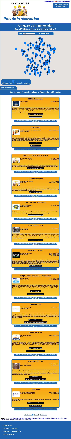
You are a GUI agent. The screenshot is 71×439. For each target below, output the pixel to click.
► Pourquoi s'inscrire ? (10, 428)
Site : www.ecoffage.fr (35, 145)
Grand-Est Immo (62, 418)
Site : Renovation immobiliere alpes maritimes (35, 379)
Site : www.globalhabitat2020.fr (35, 240)
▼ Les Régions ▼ (45, 33)
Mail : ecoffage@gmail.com (35, 142)
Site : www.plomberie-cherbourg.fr (35, 215)
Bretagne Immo (20, 418)
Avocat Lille (28, 419)
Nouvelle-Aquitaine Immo (51, 418)
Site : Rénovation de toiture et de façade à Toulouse (35, 322)
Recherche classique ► (8, 87)
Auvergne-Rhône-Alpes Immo (17, 419)
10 (40, 414)
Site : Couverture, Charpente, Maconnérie (35, 350)
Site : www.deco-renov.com (35, 405)
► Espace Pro (7, 425)
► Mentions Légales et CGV (11, 431)
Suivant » (44, 414)
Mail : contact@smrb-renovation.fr (35, 114)
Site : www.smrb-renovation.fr (35, 117)
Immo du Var (12, 418)
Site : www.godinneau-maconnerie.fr (35, 168)
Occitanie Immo (5, 419)
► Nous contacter (8, 434)
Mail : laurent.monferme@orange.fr (35, 402)
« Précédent (27, 414)
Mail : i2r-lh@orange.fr (35, 291)
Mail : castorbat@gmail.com (35, 348)
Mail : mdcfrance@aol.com (35, 376)
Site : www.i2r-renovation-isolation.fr (35, 294)
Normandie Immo (29, 418)
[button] (48, 73)
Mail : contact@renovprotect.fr (35, 319)
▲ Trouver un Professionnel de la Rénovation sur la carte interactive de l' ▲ (35, 121)
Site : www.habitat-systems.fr (35, 265)
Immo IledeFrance (39, 418)
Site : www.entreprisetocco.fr (35, 192)
